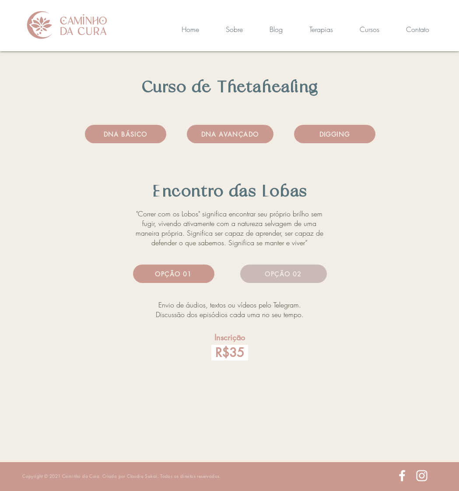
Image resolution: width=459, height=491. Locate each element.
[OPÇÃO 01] (173, 274)
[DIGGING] (334, 134)
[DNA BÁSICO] (125, 134)
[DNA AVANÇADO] (230, 134)
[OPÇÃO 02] (283, 274)
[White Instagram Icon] (421, 475)
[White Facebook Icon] (402, 475)
